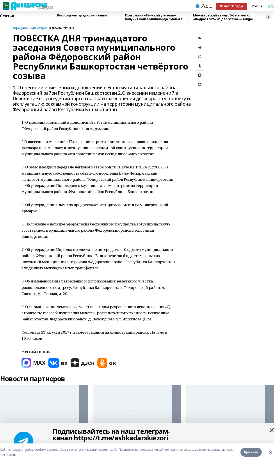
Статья (7, 16)
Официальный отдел (30, 28)
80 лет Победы (231, 6)
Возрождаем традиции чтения (82, 15)
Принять (251, 452)
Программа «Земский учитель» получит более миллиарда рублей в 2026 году (154, 17)
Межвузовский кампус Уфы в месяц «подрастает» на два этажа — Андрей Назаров (224, 17)
